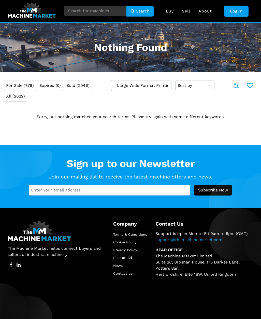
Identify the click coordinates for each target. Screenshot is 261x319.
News (118, 265)
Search (140, 11)
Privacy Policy (125, 250)
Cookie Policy (124, 242)
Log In (236, 11)
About (205, 11)
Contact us (123, 273)
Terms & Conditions (130, 234)
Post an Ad (122, 258)
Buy (170, 11)
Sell (186, 11)
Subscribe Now (213, 190)
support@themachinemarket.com (188, 239)
